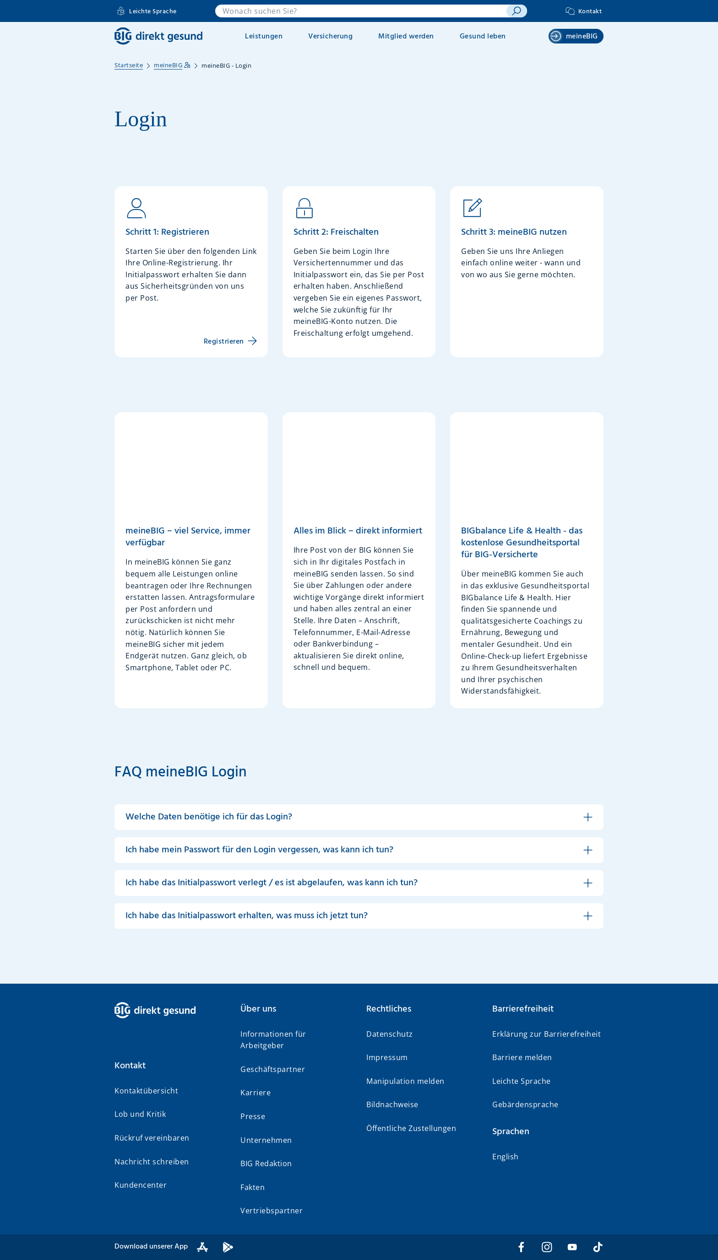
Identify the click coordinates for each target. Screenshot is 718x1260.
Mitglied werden (406, 37)
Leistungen (264, 37)
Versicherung (330, 37)
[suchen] (516, 11)
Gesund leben (483, 37)
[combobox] (360, 11)
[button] (359, 817)
